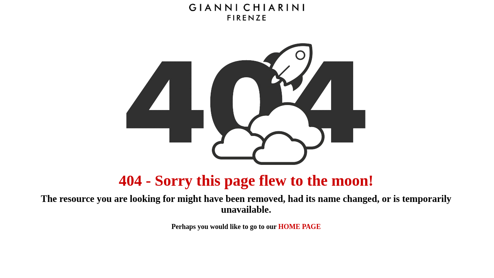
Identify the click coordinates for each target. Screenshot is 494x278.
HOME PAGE (299, 227)
